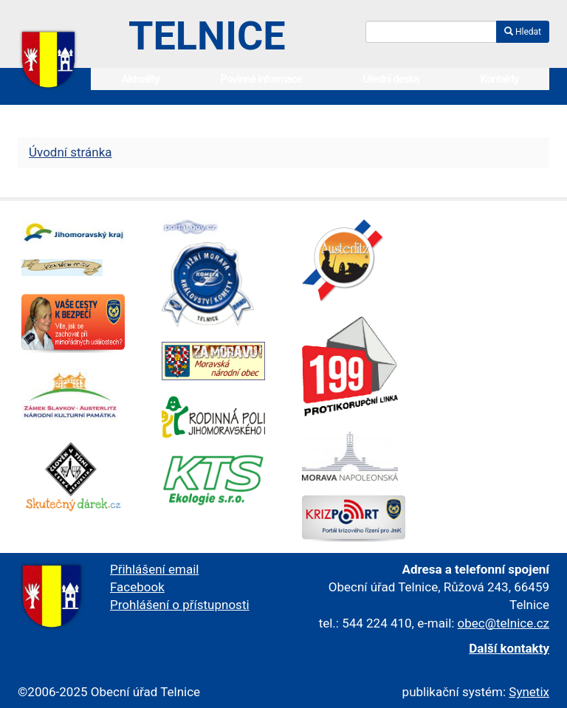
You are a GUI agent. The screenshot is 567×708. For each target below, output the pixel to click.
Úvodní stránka (70, 152)
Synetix (529, 691)
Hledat (522, 32)
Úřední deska (390, 79)
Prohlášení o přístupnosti (180, 604)
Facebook (137, 587)
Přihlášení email (154, 569)
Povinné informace (261, 79)
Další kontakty (509, 648)
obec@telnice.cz (503, 623)
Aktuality (140, 79)
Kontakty (500, 79)
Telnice (207, 36)
